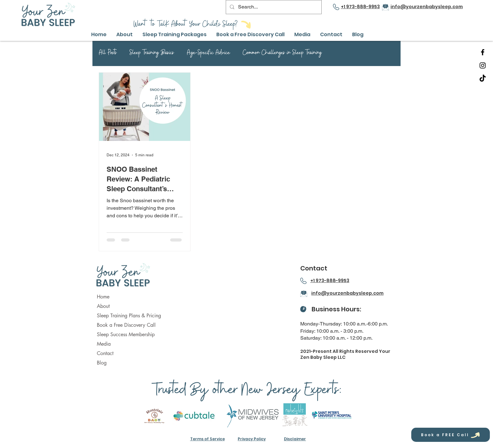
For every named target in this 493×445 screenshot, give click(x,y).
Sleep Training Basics (152, 53)
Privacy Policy (252, 439)
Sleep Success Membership (126, 334)
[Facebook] (483, 52)
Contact (105, 353)
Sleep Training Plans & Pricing (129, 315)
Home (103, 296)
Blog (102, 362)
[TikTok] (483, 79)
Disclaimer (295, 439)
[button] (175, 34)
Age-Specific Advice (208, 53)
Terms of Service (207, 439)
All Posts (108, 53)
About (103, 306)
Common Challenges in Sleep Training (282, 53)
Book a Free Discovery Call (126, 325)
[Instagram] (483, 65)
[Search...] (273, 7)
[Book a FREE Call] (450, 435)
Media (104, 344)
